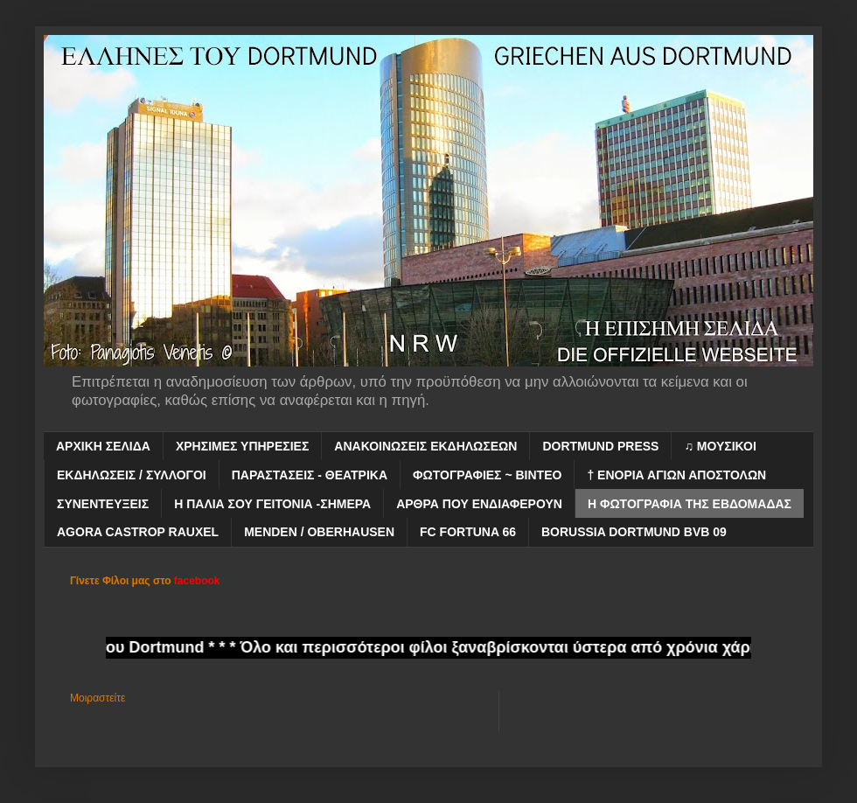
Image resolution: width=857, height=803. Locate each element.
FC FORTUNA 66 (468, 532)
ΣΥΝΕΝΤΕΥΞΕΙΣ (103, 504)
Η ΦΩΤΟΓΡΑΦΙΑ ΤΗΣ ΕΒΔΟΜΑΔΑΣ (689, 504)
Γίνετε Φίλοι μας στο (145, 581)
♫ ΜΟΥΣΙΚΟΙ (720, 446)
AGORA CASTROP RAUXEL (138, 532)
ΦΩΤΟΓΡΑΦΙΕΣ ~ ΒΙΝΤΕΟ (487, 475)
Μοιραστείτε (97, 698)
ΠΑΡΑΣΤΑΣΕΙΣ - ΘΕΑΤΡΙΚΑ (309, 475)
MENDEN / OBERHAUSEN (319, 532)
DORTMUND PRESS (600, 446)
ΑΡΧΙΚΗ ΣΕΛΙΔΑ (103, 446)
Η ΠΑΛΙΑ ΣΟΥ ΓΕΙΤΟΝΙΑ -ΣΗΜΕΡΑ (272, 504)
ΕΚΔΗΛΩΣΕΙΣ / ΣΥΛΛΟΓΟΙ (131, 475)
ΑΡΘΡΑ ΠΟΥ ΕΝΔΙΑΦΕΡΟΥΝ (479, 504)
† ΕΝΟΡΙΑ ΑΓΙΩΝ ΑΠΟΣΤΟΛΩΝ (676, 475)
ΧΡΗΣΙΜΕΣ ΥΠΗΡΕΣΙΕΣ (242, 446)
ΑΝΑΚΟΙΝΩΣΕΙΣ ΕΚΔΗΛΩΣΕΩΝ (425, 446)
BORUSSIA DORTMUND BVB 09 (634, 532)
